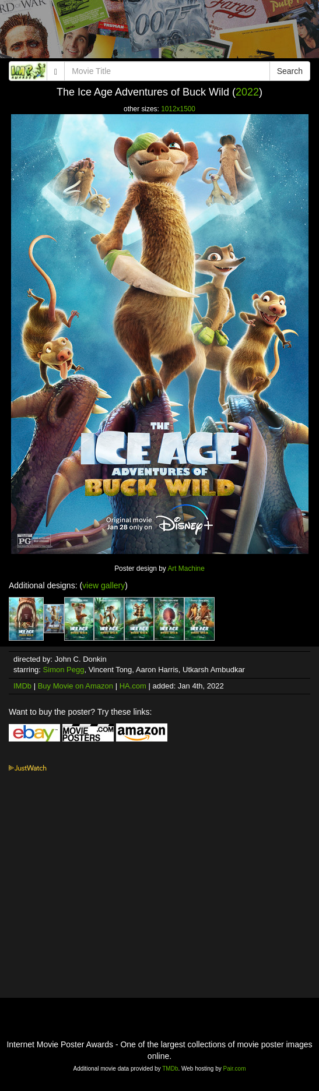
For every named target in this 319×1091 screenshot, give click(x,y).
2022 (247, 92)
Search (290, 71)
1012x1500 (178, 109)
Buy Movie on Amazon (75, 686)
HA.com (133, 686)
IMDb (22, 686)
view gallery (103, 585)
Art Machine (185, 568)
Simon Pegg (64, 669)
